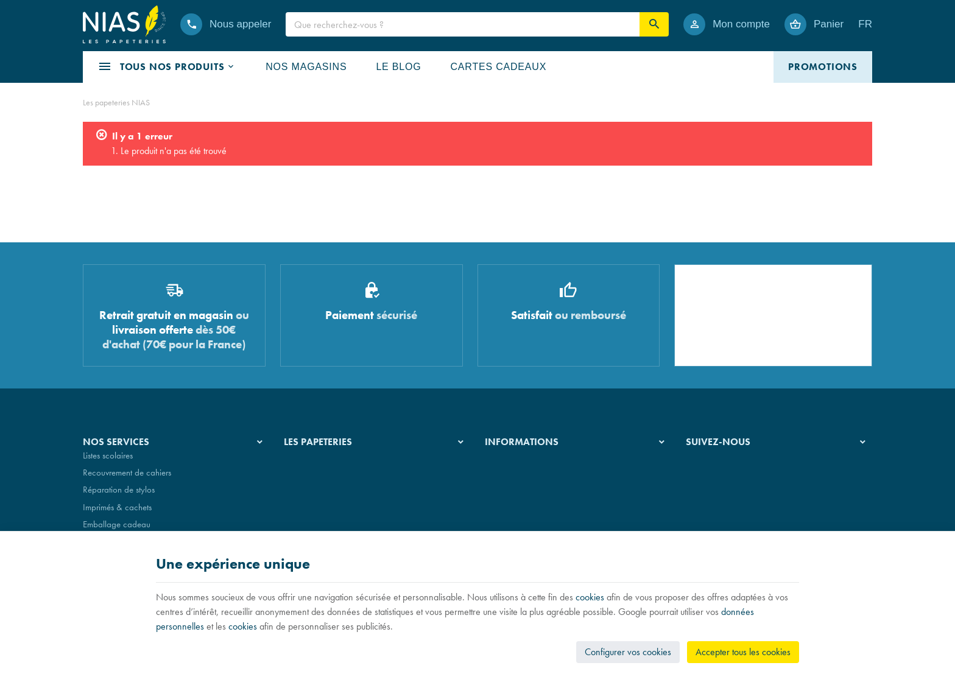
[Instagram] (727, 472)
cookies (590, 597)
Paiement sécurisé (515, 498)
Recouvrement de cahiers (127, 481)
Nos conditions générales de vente (546, 463)
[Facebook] (698, 472)
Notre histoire (307, 463)
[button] (167, 67)
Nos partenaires (312, 498)
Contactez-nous (513, 515)
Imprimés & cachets (117, 515)
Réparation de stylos (119, 498)
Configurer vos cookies (628, 651)
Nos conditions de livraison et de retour (554, 481)
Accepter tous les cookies (743, 651)
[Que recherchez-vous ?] (463, 24)
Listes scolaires (108, 463)
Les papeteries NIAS (116, 102)
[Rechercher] (654, 24)
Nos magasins (309, 481)
